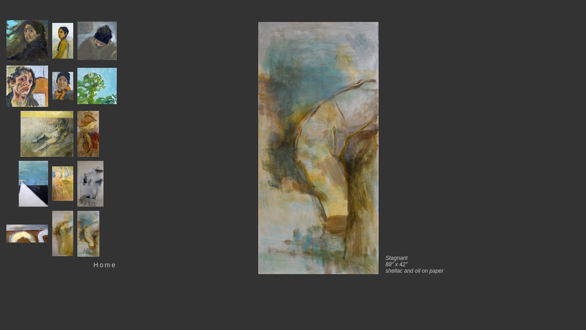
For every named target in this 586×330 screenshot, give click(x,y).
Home (105, 265)
